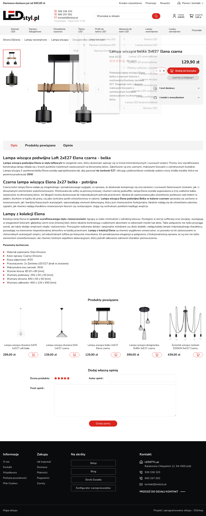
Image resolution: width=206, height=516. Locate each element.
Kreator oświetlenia (130, 3)
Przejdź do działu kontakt (159, 491)
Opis (14, 145)
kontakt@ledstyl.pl (68, 17)
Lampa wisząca (59, 40)
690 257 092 (65, 14)
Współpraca (10, 472)
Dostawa (42, 467)
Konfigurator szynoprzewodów (93, 488)
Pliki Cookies (10, 483)
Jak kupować (44, 461)
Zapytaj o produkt (183, 78)
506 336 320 (65, 11)
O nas (6, 461)
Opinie (68, 145)
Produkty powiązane (40, 145)
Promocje (150, 3)
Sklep (93, 463)
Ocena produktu (39, 378)
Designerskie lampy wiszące (89, 40)
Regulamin (43, 478)
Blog (93, 471)
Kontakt (7, 467)
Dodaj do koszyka (185, 71)
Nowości (165, 3)
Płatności (42, 472)
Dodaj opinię (103, 423)
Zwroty (41, 483)
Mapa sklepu (10, 510)
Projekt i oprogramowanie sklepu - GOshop (178, 510)
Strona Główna (11, 40)
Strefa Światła (93, 479)
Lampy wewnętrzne (35, 40)
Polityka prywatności (15, 478)
